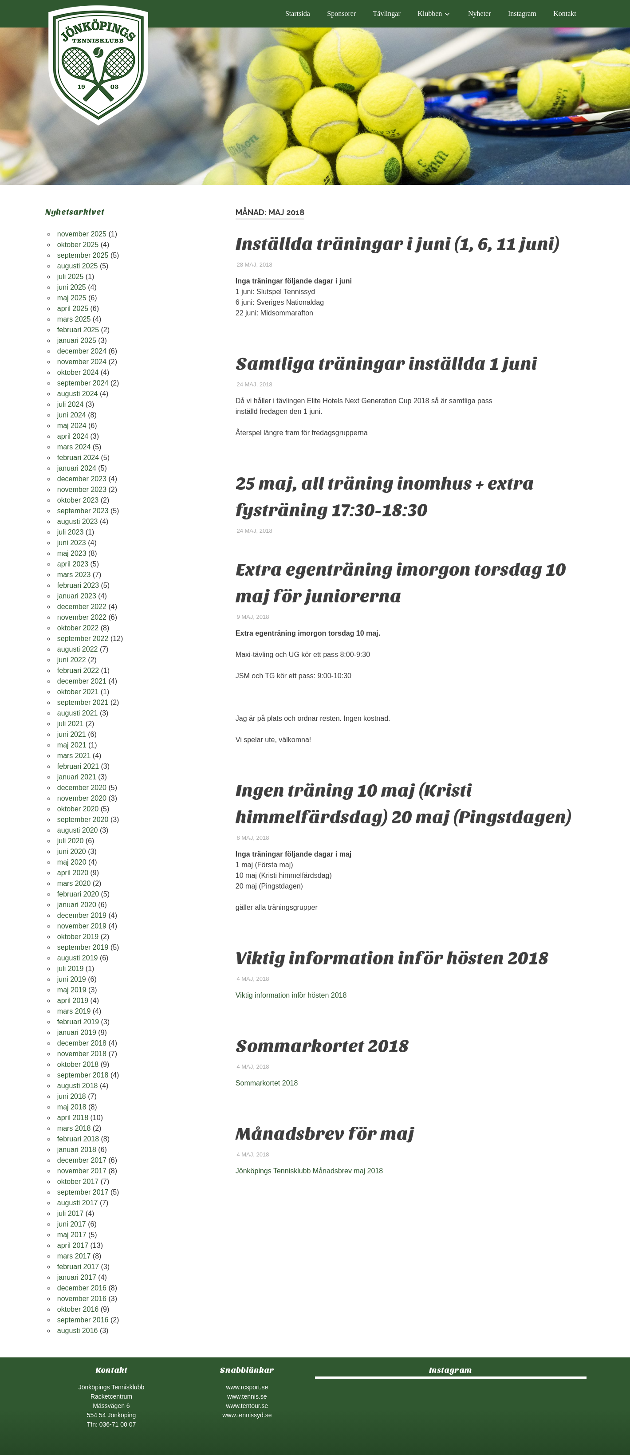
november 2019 (81, 926)
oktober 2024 (77, 372)
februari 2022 (78, 670)
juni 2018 (71, 1096)
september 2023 (83, 511)
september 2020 (83, 819)
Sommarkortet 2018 (322, 1046)
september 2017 (83, 1192)
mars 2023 (74, 574)
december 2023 (81, 479)
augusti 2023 (77, 521)
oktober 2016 (77, 1309)
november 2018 (81, 1054)
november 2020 (81, 798)
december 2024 (81, 351)
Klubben (429, 13)
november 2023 (81, 489)
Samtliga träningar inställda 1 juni (386, 364)
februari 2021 (78, 766)
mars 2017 (74, 1256)
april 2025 (72, 308)
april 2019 (72, 1000)
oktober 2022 (77, 628)
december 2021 (81, 681)
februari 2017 (78, 1266)
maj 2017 (72, 1235)
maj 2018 (72, 1107)
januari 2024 (76, 468)
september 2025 (83, 255)
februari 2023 (78, 585)
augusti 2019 (77, 958)
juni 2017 (71, 1224)
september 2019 (83, 947)
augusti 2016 (77, 1330)
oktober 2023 (77, 500)
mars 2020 (74, 883)
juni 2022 (71, 660)
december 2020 (81, 787)
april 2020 (72, 873)
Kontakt (564, 13)
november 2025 (81, 234)
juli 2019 (70, 968)
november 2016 (81, 1298)
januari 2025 (76, 340)
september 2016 (83, 1320)
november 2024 (81, 362)
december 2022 (81, 606)
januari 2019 (76, 1032)
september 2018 (83, 1075)
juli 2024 (70, 404)
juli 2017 (70, 1213)
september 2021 (83, 702)
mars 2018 (74, 1128)
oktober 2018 (77, 1064)
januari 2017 (76, 1277)
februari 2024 (78, 457)
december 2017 (81, 1160)
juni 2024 (71, 415)
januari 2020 (76, 904)
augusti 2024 (77, 393)
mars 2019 (74, 1011)
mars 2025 (74, 319)
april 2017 (72, 1245)
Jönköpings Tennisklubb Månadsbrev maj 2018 (309, 1171)
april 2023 (72, 564)
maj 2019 (72, 990)
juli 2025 (70, 276)
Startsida (297, 13)
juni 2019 (71, 979)
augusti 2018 (77, 1085)
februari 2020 (78, 894)
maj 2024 (72, 425)
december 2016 (81, 1288)
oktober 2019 (77, 936)
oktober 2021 (77, 692)
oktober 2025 (77, 244)
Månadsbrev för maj (325, 1134)
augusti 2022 (77, 649)
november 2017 (81, 1171)
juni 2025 (71, 287)
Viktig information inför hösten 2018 (392, 958)
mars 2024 (74, 447)
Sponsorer (341, 13)
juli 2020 (70, 841)
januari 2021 (76, 777)
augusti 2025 (77, 266)
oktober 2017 (77, 1181)
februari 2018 (78, 1139)
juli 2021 (70, 724)
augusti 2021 (77, 713)
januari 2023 (76, 596)
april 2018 (72, 1117)
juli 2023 (70, 532)
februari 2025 (78, 330)
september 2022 (83, 638)
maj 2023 (72, 553)
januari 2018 (76, 1149)
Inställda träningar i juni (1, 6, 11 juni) (397, 244)
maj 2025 (72, 298)
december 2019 (81, 915)
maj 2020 (72, 862)
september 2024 (83, 383)
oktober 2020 (77, 809)
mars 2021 (74, 755)
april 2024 (72, 436)
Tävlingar (387, 13)
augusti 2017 (77, 1203)
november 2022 (81, 617)
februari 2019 (78, 1022)
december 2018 (81, 1043)
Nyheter (479, 13)
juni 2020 (71, 851)
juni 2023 (71, 543)
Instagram (522, 13)
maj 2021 (72, 745)
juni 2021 (71, 734)
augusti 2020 (77, 830)
